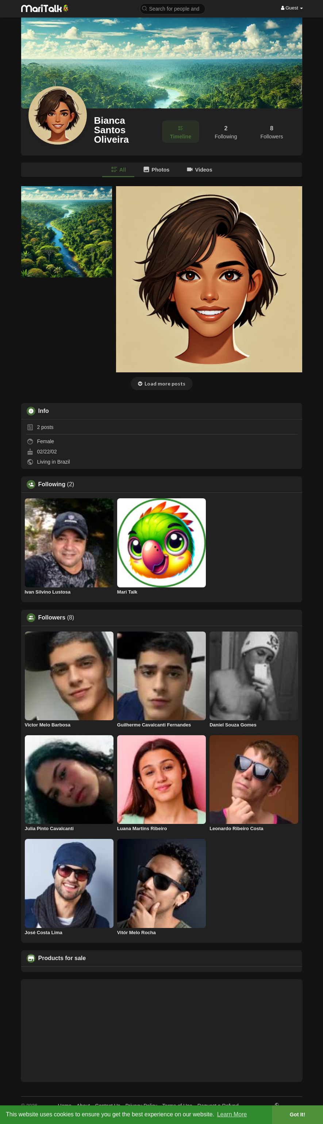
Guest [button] (292, 8)
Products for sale (62, 958)
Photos (156, 169)
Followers (52, 618)
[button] (172, 8)
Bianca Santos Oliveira (111, 130)
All (118, 169)
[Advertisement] (161, 1030)
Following (52, 484)
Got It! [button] (297, 1114)
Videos (199, 169)
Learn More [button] (232, 1114)
